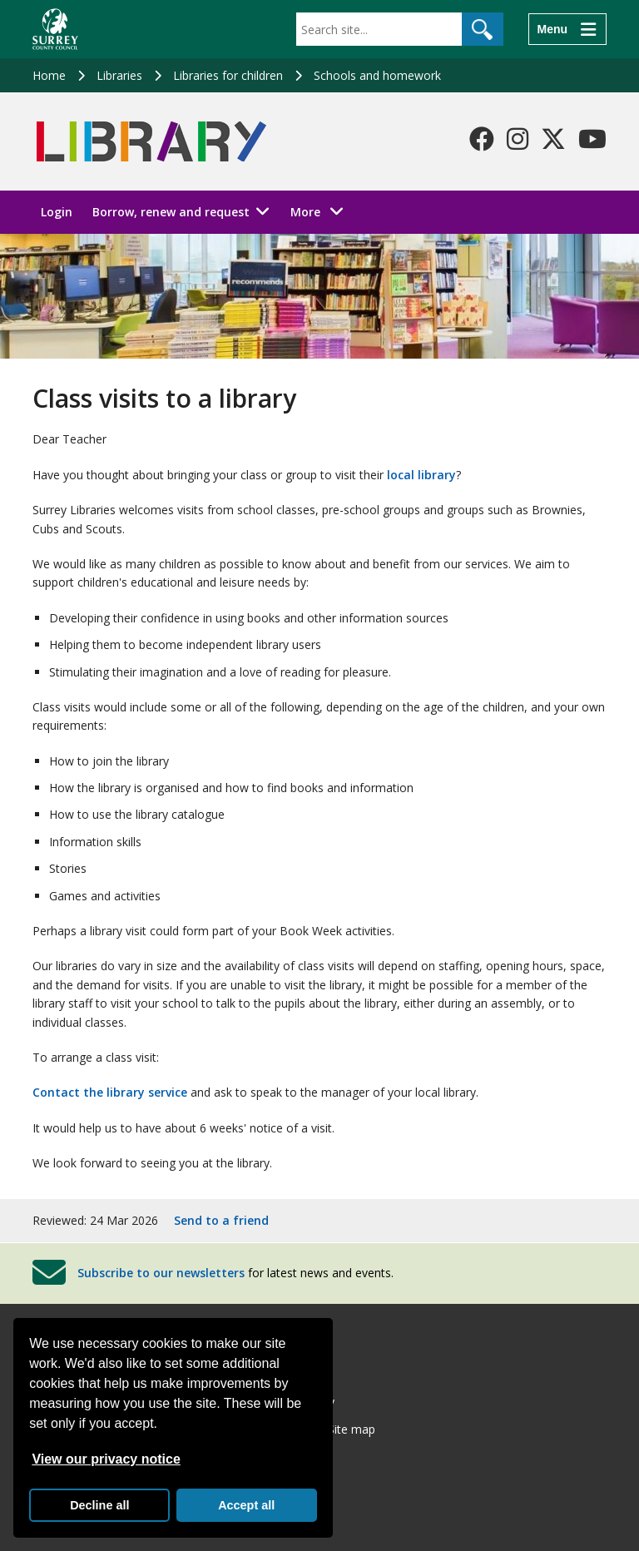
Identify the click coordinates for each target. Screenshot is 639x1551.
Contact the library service (109, 1092)
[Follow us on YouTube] (592, 138)
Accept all (246, 1505)
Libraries (119, 75)
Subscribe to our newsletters (161, 1273)
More (321, 211)
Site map (351, 1429)
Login (56, 212)
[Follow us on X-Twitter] (553, 138)
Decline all (99, 1505)
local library (421, 475)
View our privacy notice (106, 1459)
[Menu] (567, 29)
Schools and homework (377, 75)
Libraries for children (228, 75)
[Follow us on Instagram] (517, 138)
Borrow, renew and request (171, 212)
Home (49, 75)
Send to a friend (221, 1220)
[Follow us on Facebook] (481, 138)
